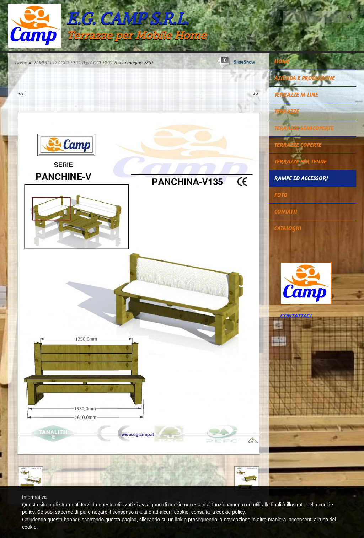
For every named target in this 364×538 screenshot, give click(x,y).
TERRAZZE (286, 111)
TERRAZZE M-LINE (296, 94)
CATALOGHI (287, 228)
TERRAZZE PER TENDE (300, 161)
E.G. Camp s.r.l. (127, 18)
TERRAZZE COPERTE (297, 145)
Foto (281, 195)
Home (21, 62)
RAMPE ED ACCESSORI (58, 62)
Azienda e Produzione (304, 78)
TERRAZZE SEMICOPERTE (303, 128)
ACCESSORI (103, 62)
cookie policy (230, 512)
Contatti (285, 211)
